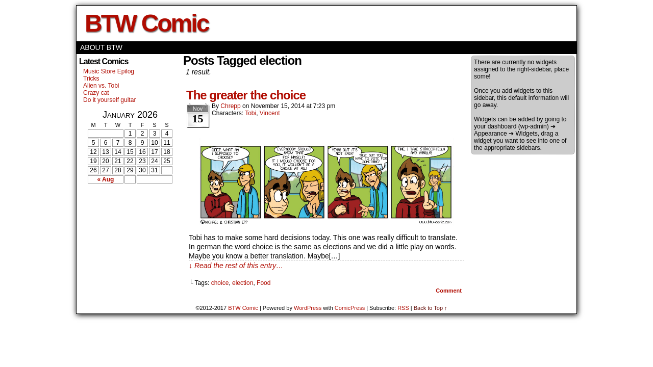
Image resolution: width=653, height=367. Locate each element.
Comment (448, 290)
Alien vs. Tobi (101, 85)
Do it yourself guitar (109, 99)
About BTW (101, 47)
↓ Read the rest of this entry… (236, 265)
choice (220, 282)
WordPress (307, 308)
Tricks (91, 78)
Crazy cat (96, 92)
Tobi (250, 113)
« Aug (105, 179)
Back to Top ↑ (430, 308)
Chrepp (230, 106)
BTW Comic (146, 23)
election (242, 282)
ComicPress (350, 308)
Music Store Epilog (108, 71)
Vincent (270, 113)
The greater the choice (246, 95)
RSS (403, 308)
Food (263, 282)
